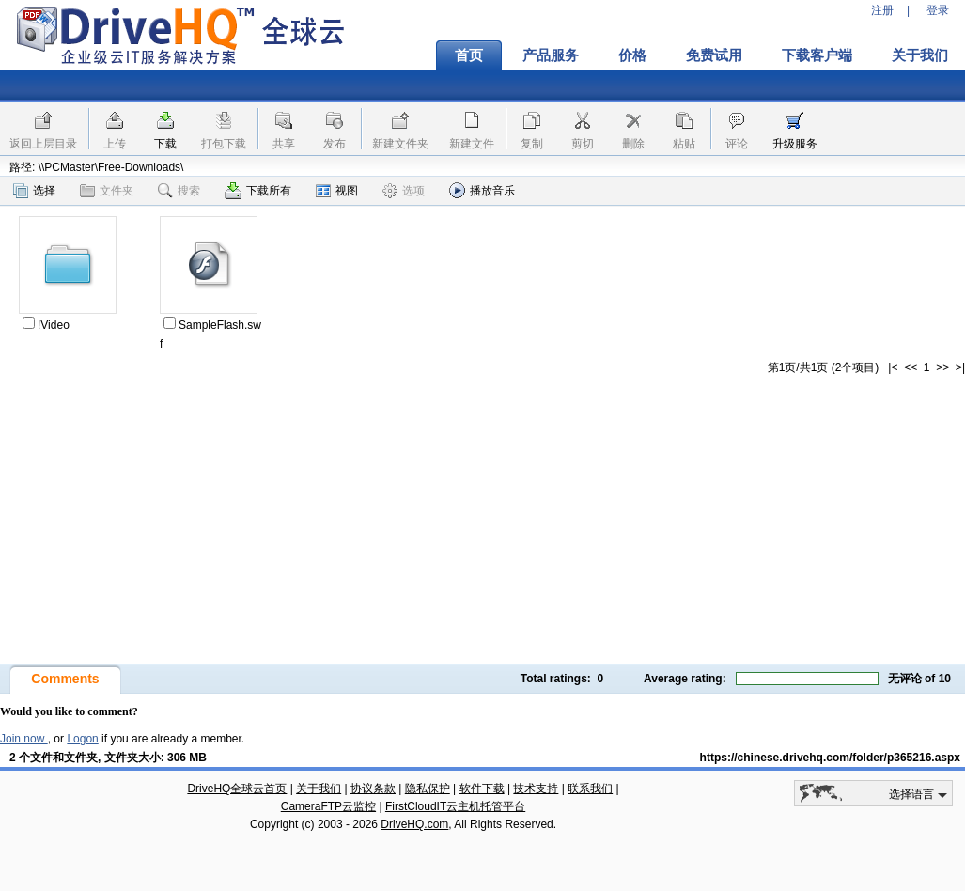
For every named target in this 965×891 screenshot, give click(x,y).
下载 (165, 143)
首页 (469, 55)
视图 (337, 190)
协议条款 (373, 788)
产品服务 (550, 55)
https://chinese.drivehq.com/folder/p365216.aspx (830, 757)
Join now (24, 738)
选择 (34, 190)
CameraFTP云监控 (328, 806)
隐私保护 (427, 788)
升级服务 (794, 143)
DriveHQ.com (414, 824)
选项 (403, 190)
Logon (82, 738)
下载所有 (258, 190)
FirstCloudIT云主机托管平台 (455, 806)
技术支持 (535, 788)
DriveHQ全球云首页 (237, 788)
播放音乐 (482, 190)
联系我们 (590, 788)
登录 (937, 10)
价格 (632, 55)
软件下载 (482, 788)
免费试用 (714, 55)
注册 (882, 10)
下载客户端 (817, 55)
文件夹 (106, 190)
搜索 (179, 190)
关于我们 (318, 788)
